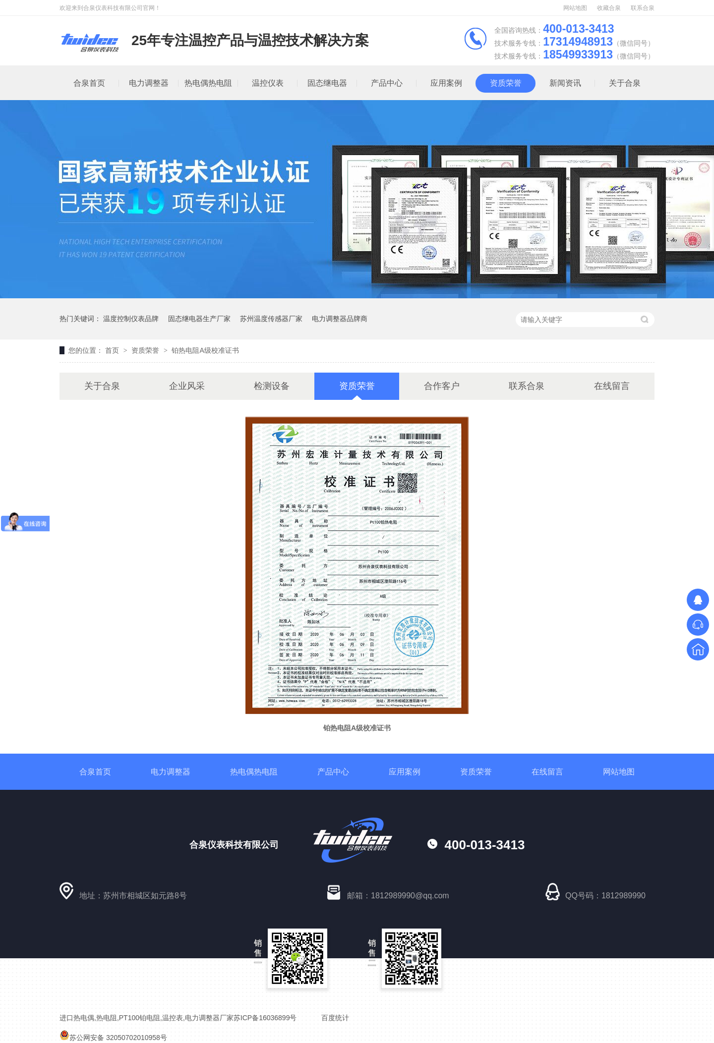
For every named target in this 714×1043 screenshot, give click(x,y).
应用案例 (446, 83)
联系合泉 (642, 7)
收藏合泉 (609, 7)
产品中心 (387, 83)
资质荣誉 (506, 83)
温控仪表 (268, 83)
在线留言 (612, 386)
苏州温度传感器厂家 (271, 319)
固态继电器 (327, 83)
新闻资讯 (565, 83)
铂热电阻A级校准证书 (205, 350)
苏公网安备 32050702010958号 (113, 1038)
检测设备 (272, 386)
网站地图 (575, 7)
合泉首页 (89, 83)
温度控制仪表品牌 (131, 319)
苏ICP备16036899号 (265, 1018)
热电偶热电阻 (208, 83)
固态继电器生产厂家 (199, 319)
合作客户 (442, 386)
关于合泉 (625, 83)
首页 (113, 350)
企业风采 (187, 386)
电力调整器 (149, 83)
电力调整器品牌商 (339, 319)
